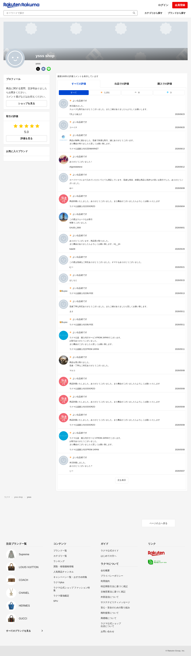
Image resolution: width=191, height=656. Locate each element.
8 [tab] (137, 92)
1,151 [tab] (105, 92)
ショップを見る (26, 103)
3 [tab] (169, 92)
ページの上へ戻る (158, 523)
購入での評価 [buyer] (164, 83)
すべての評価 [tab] (79, 83)
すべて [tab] (74, 92)
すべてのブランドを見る (18, 631)
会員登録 (180, 5)
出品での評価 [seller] (122, 83)
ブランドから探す (177, 13)
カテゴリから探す (153, 13)
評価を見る (27, 138)
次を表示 (122, 480)
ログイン (163, 5)
